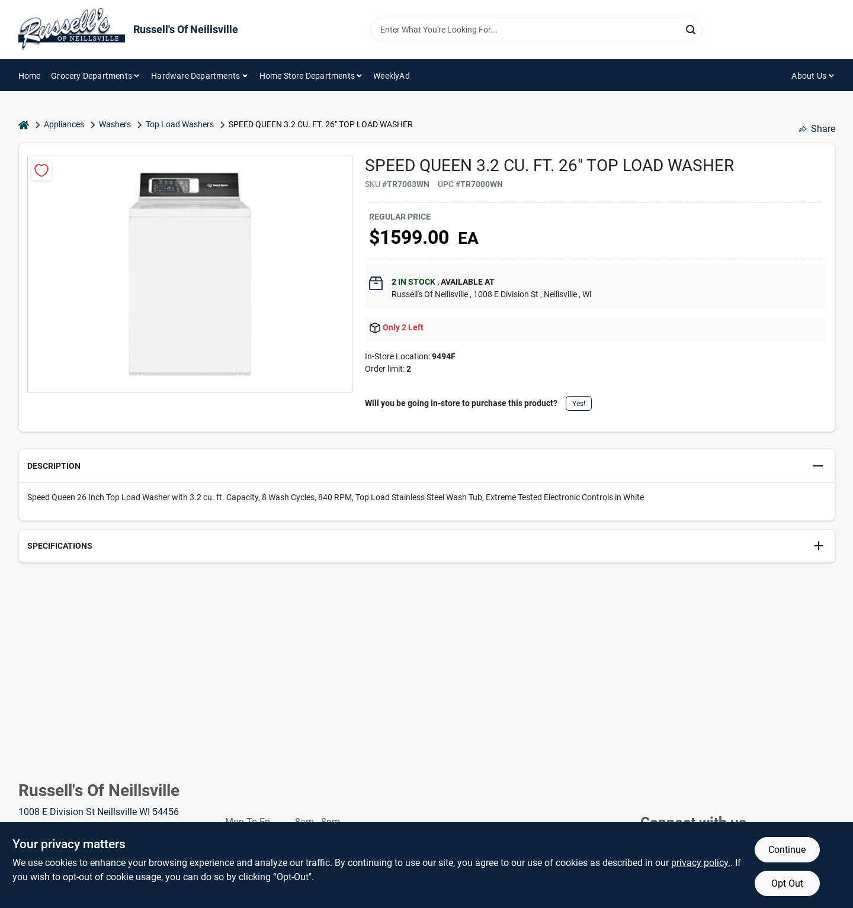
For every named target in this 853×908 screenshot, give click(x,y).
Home (29, 76)
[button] (427, 466)
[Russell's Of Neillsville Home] (71, 29)
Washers (115, 124)
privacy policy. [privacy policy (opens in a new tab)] (700, 862)
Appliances (64, 124)
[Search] (691, 28)
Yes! (578, 404)
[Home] (23, 124)
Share (817, 128)
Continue (787, 849)
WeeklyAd (391, 76)
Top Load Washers (180, 124)
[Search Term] (537, 29)
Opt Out (787, 883)
